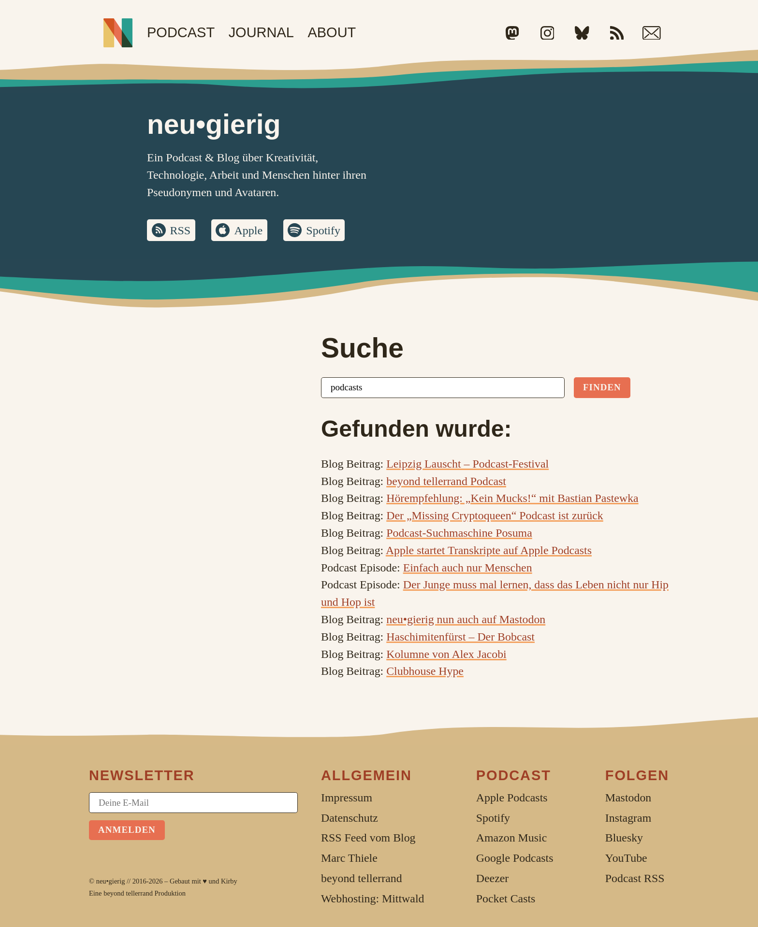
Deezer (492, 878)
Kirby (229, 881)
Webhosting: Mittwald (372, 898)
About (331, 32)
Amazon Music (511, 837)
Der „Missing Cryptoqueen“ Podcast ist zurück (494, 515)
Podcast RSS (635, 878)
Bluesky (624, 837)
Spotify (323, 230)
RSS (180, 230)
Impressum (346, 797)
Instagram (628, 818)
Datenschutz (349, 818)
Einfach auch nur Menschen (467, 567)
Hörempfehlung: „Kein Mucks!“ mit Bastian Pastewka (512, 498)
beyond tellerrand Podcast (446, 481)
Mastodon (628, 797)
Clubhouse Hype (425, 671)
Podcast (181, 32)
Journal (261, 32)
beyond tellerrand (128, 893)
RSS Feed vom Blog (368, 837)
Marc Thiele (349, 858)
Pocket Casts (506, 898)
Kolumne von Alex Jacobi (446, 654)
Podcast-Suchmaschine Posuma (459, 533)
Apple (248, 230)
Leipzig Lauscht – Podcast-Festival (467, 463)
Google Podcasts (515, 858)
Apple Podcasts (512, 797)
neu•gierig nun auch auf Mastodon (465, 619)
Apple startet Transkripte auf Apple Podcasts (489, 550)
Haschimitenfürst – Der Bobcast (460, 636)
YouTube (626, 858)
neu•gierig (110, 881)
